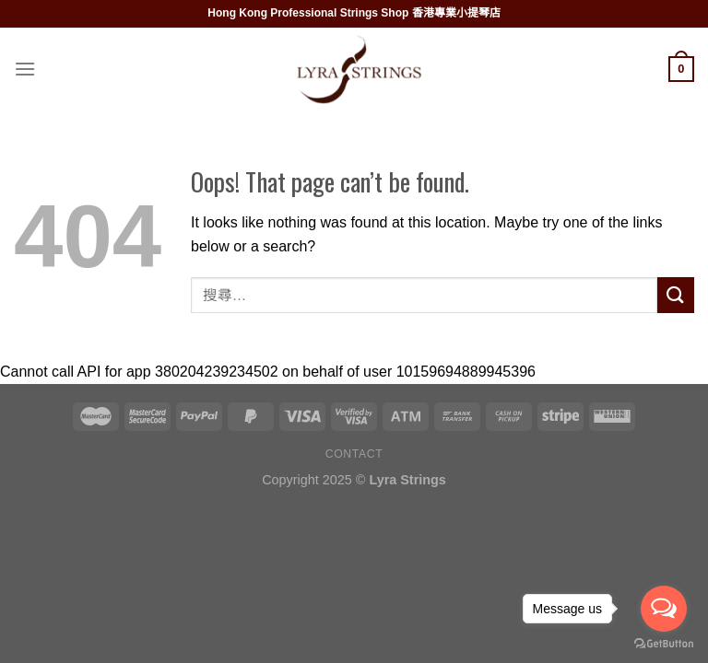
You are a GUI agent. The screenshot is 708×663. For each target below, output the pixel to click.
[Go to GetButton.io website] (663, 644)
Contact (354, 454)
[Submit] (675, 295)
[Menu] (25, 68)
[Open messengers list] (664, 609)
